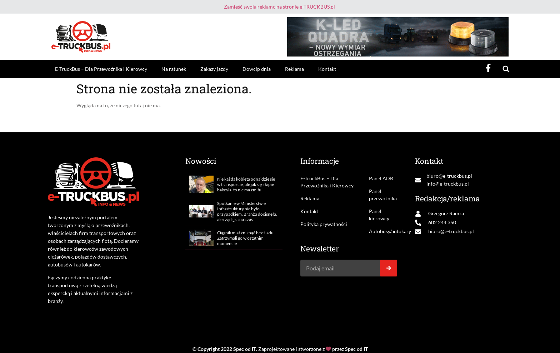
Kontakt (327, 69)
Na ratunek (173, 69)
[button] (506, 69)
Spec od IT (244, 349)
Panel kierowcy (379, 214)
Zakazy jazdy (214, 69)
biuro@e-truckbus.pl (449, 176)
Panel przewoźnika (383, 194)
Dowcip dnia (256, 69)
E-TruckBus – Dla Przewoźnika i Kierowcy (101, 69)
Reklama (294, 69)
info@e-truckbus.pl (447, 184)
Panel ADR (381, 178)
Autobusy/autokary (383, 231)
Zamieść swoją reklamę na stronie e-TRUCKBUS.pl (279, 7)
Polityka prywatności (323, 224)
